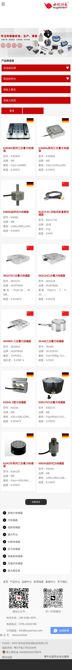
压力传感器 (14, 548)
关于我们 (62, 581)
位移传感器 (14, 541)
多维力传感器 (15, 512)
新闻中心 (50, 581)
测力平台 (13, 534)
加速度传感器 (15, 556)
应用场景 (39, 581)
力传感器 (13, 520)
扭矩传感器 (14, 527)
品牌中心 (27, 581)
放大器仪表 (14, 570)
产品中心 (15, 581)
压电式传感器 (15, 563)
